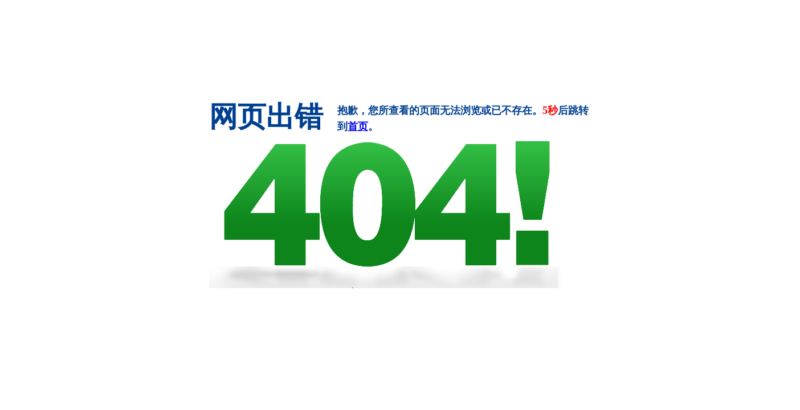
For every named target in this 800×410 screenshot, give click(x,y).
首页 (358, 126)
